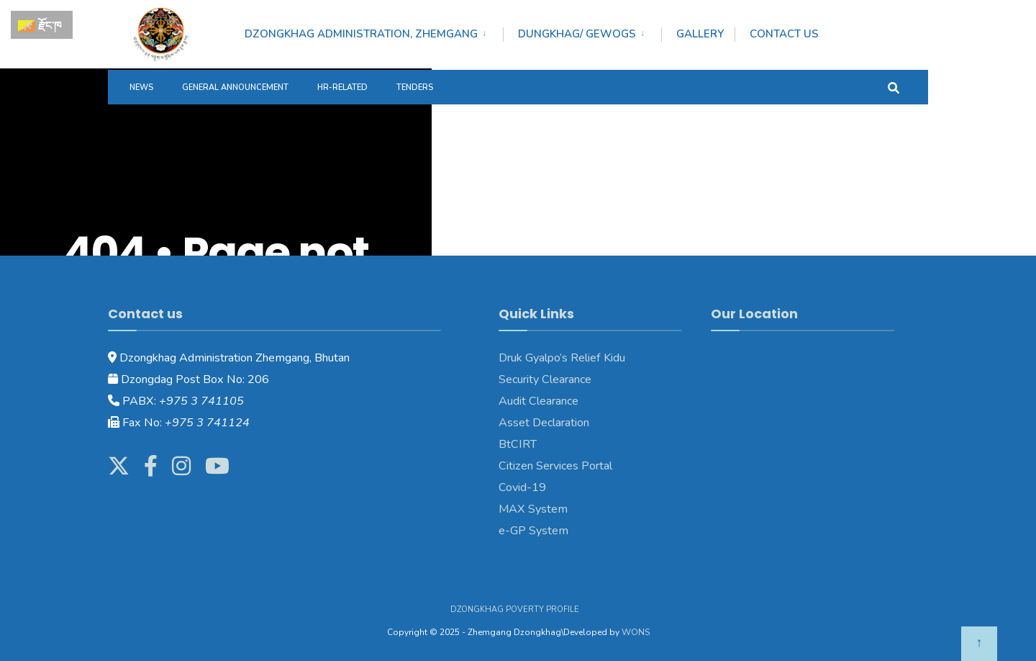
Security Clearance (545, 379)
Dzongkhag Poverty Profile (514, 609)
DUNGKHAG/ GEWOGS (577, 34)
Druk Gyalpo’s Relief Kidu (562, 358)
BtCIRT (518, 444)
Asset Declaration (544, 423)
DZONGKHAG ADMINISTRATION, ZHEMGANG (361, 34)
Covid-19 (522, 487)
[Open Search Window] (893, 86)
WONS (636, 632)
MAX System (533, 509)
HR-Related (342, 87)
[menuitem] (374, 31)
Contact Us (784, 34)
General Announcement (235, 87)
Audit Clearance (538, 401)
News (141, 87)
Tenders (414, 87)
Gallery (700, 34)
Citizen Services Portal (555, 466)
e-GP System (533, 531)
